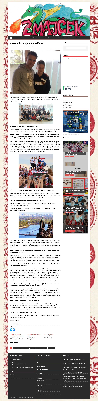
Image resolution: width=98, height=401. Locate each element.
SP (39, 348)
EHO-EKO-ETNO (76, 38)
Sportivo (29, 47)
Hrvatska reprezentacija (20, 348)
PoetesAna (39, 375)
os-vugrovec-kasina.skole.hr (26, 367)
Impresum (12, 374)
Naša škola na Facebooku (44, 355)
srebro (44, 348)
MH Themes (30, 397)
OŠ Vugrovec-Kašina (66, 134)
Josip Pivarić (32, 348)
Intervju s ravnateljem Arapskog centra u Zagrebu (16, 334)
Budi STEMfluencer (41, 385)
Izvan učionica (48, 38)
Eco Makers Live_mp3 (75, 134)
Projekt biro (39, 390)
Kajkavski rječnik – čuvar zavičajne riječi (73, 172)
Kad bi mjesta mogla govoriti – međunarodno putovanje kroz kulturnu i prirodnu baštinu (75, 208)
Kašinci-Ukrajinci (40, 380)
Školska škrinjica (33, 38)
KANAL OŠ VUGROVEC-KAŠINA (71, 59)
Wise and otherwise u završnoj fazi (75, 191)
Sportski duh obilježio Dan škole (70, 369)
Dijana (23, 47)
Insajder (38, 392)
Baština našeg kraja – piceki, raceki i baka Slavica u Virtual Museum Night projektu (75, 227)
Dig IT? (38, 383)
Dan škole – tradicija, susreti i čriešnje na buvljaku (75, 153)
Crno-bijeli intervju (48, 334)
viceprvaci (51, 348)
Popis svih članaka (14, 377)
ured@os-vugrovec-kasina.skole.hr (18, 364)
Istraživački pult (63, 38)
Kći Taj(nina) (39, 373)
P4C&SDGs (39, 378)
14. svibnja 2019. (15, 47)
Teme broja (19, 38)
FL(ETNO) (66, 137)
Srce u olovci (39, 388)
